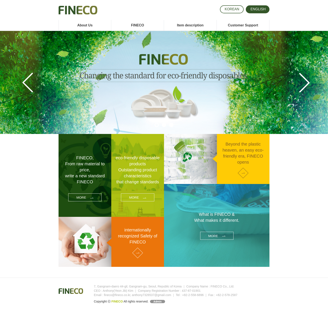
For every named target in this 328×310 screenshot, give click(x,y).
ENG (258, 9)
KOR (232, 9)
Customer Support (243, 25)
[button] (24, 82)
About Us (85, 25)
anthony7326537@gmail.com (151, 295)
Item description (190, 25)
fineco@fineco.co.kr (117, 295)
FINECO (137, 25)
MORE (84, 197)
